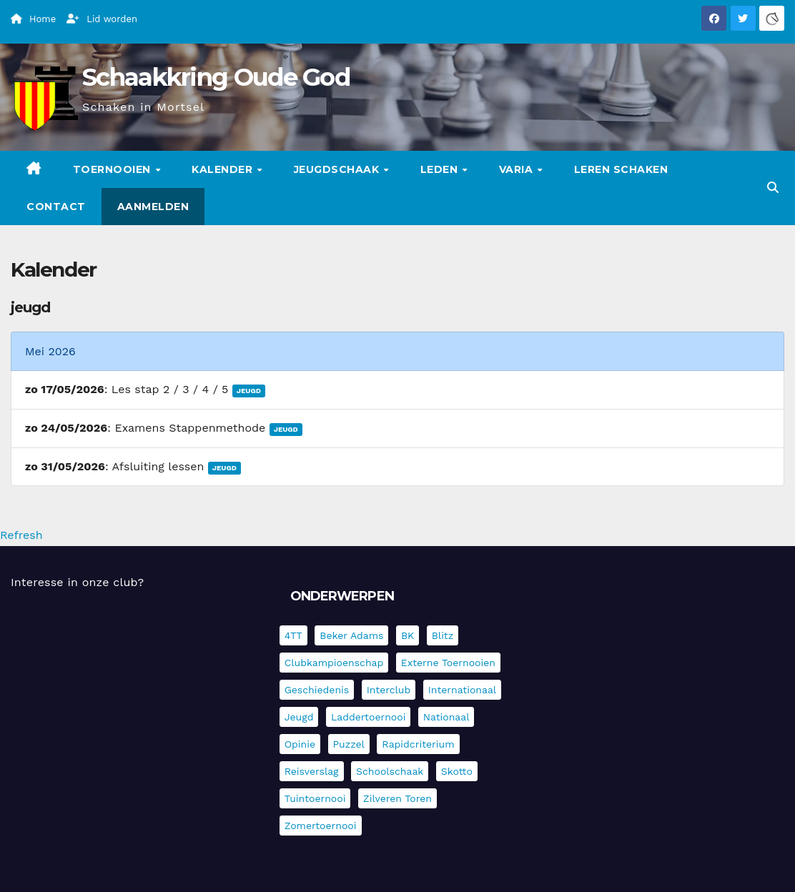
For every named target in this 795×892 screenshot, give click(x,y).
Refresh (21, 535)
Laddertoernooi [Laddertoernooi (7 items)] (368, 717)
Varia (517, 169)
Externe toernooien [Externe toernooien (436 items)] (448, 662)
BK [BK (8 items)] (407, 635)
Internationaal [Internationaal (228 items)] (462, 689)
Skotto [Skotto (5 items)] (457, 771)
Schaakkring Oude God (216, 77)
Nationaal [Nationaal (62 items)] (446, 717)
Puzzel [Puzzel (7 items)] (349, 744)
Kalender (224, 169)
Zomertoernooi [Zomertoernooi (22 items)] (321, 825)
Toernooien (113, 169)
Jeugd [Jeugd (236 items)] (299, 717)
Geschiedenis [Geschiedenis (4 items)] (317, 689)
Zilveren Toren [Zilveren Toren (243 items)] (397, 798)
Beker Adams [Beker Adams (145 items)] (351, 635)
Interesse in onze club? (77, 582)
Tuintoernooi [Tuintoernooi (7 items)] (315, 798)
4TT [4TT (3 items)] (293, 635)
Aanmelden (153, 206)
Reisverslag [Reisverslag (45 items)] (312, 771)
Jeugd (249, 391)
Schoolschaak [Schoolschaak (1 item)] (389, 771)
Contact (56, 206)
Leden (440, 169)
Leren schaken (621, 169)
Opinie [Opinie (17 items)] (300, 744)
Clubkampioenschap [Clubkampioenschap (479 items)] (334, 662)
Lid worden (101, 19)
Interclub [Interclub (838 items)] (389, 689)
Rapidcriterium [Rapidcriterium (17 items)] (418, 744)
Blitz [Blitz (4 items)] (443, 635)
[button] (773, 187)
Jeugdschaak (338, 169)
